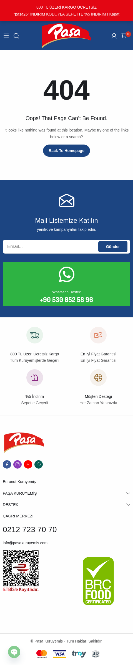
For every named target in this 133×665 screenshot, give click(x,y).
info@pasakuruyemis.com (25, 543)
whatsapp (38, 464)
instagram (17, 464)
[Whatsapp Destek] (67, 274)
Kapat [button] (114, 14)
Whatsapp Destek (66, 292)
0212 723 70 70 (30, 529)
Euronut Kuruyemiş (19, 481)
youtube (28, 464)
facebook (7, 464)
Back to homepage (66, 150)
